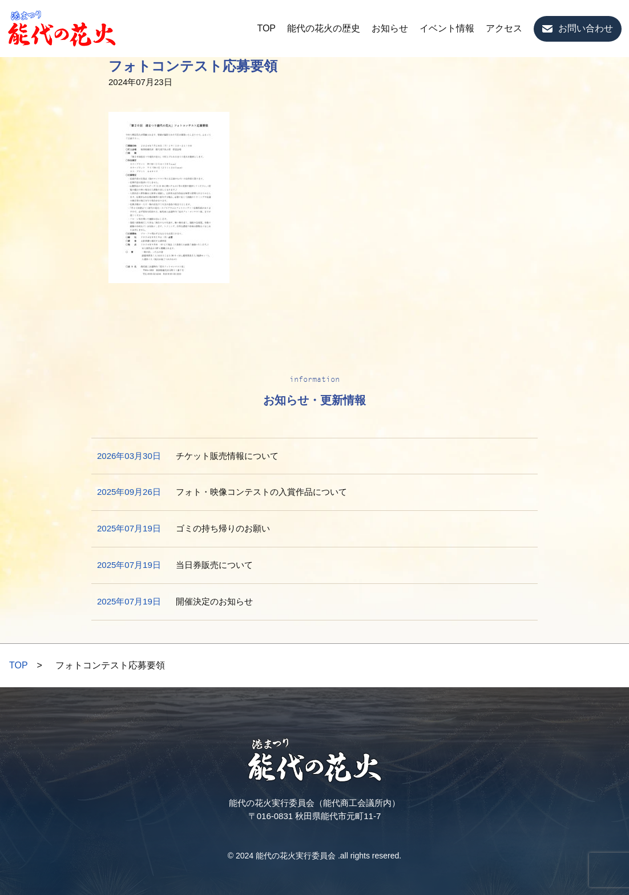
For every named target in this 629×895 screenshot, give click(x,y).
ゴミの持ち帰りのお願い (223, 528)
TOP (266, 28)
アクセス (504, 28)
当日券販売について (214, 565)
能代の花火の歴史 (323, 28)
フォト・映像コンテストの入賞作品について (261, 492)
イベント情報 (447, 28)
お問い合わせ (585, 28)
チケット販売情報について (227, 456)
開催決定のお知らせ (214, 601)
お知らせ (390, 28)
